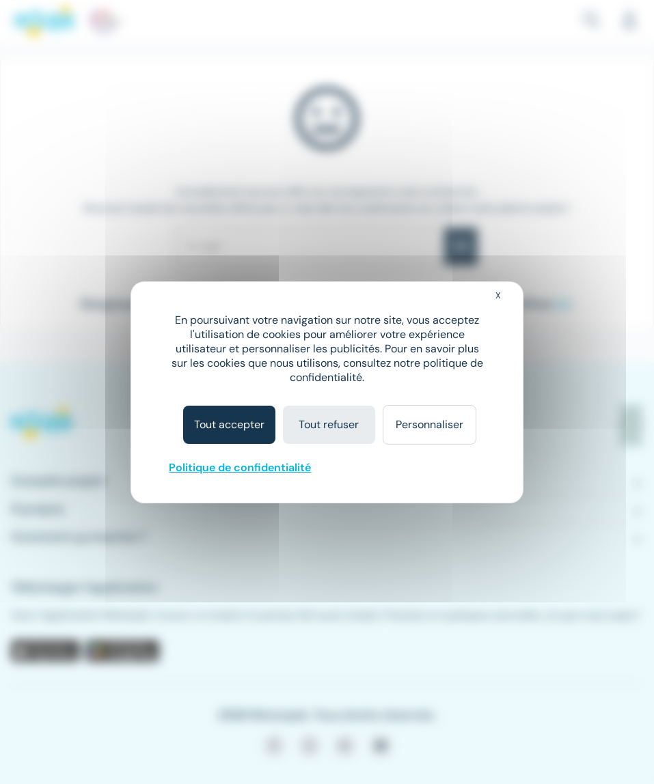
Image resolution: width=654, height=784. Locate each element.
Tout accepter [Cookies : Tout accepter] (229, 424)
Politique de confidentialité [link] (240, 467)
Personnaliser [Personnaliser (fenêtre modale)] (429, 424)
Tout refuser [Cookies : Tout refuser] (329, 424)
